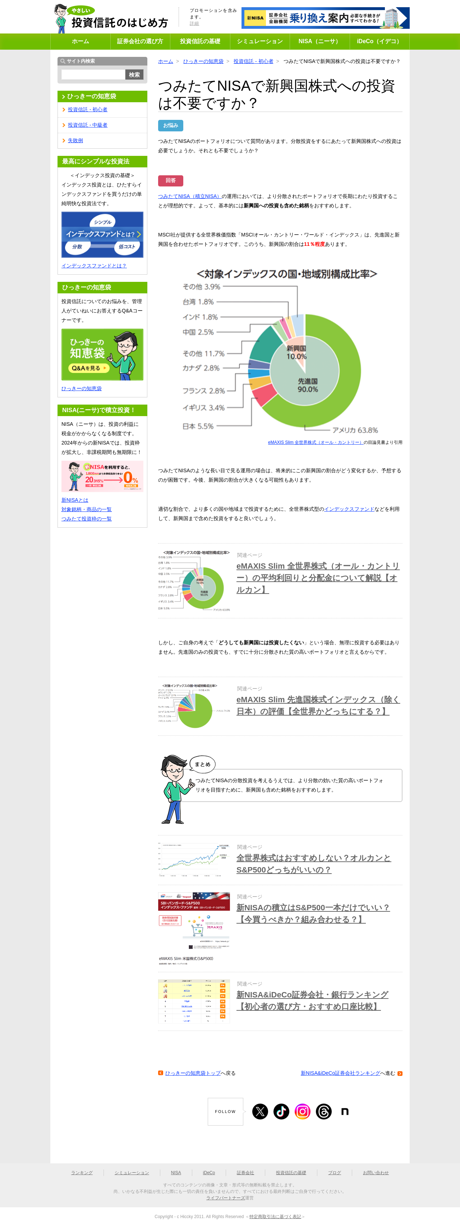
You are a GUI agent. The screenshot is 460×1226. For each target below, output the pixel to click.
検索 (134, 75)
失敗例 (75, 140)
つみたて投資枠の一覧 (86, 519)
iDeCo (209, 1172)
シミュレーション (260, 41)
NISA (176, 1172)
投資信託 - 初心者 (253, 61)
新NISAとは (74, 500)
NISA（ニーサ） (320, 41)
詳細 (194, 23)
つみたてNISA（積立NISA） (190, 196)
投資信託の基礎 (200, 41)
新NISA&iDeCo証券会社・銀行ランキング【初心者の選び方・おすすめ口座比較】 (312, 1000)
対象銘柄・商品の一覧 (86, 509)
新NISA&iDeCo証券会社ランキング (340, 1073)
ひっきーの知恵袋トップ (193, 1073)
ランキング (82, 1172)
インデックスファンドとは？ (94, 266)
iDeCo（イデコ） (379, 41)
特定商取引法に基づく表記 (275, 1216)
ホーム (80, 41)
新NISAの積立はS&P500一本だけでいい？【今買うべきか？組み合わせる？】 (313, 913)
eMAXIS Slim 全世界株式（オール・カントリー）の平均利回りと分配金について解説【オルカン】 (318, 578)
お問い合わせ (376, 1172)
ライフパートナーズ (225, 1197)
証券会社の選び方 (140, 41)
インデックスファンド (349, 509)
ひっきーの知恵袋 (203, 61)
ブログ (334, 1172)
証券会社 (245, 1172)
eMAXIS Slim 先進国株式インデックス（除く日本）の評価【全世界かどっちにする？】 (318, 705)
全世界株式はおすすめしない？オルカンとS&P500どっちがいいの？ (313, 863)
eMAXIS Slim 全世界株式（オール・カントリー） (316, 442)
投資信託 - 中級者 (87, 125)
